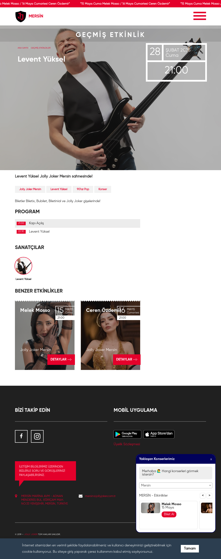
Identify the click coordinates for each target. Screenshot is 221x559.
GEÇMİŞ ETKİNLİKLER (41, 48)
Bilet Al (169, 514)
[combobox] (175, 485)
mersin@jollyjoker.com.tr (100, 496)
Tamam (190, 548)
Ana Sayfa (23, 48)
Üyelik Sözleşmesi (127, 444)
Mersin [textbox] (146, 485)
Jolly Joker (30, 534)
